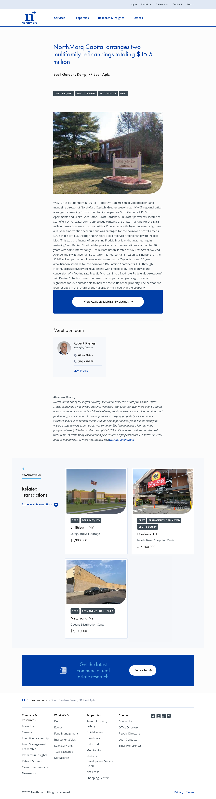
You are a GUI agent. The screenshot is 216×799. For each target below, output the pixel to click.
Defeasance (61, 758)
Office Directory (129, 727)
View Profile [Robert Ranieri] (81, 371)
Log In (133, 4)
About (144, 4)
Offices (138, 18)
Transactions (38, 700)
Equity (58, 727)
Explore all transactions (37, 504)
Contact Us (126, 721)
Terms (190, 792)
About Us (28, 726)
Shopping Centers (98, 778)
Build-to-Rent (95, 732)
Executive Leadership (35, 738)
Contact (177, 4)
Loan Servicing (63, 746)
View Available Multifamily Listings (106, 302)
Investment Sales (65, 740)
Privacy (178, 792)
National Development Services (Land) (101, 761)
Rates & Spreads (32, 761)
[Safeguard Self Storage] (96, 508)
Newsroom (29, 773)
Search (190, 4)
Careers (160, 4)
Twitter (169, 716)
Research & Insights (111, 18)
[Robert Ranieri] (85, 343)
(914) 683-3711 (86, 361)
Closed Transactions (35, 767)
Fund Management (66, 734)
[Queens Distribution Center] (96, 598)
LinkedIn (164, 716)
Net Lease (93, 772)
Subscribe (141, 670)
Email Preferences (130, 746)
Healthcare (93, 738)
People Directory (129, 734)
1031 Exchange (63, 752)
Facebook (153, 716)
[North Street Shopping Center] (163, 511)
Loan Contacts (128, 740)
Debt (123, 93)
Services (59, 18)
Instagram (158, 716)
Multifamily (108, 93)
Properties (82, 18)
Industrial (93, 744)
